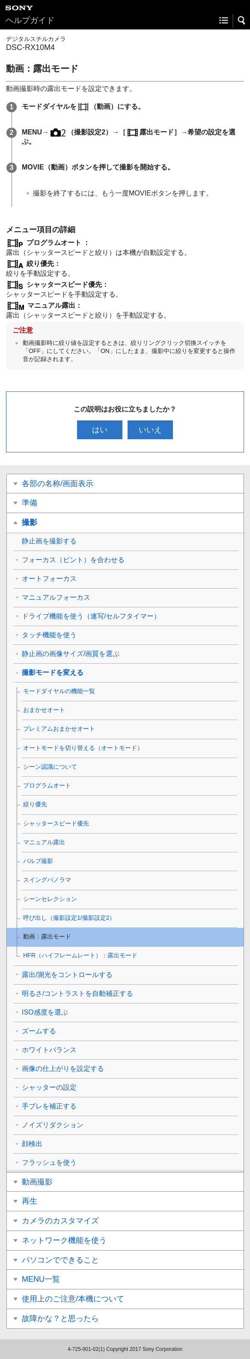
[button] (242, 20)
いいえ (150, 430)
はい (99, 430)
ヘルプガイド (30, 20)
